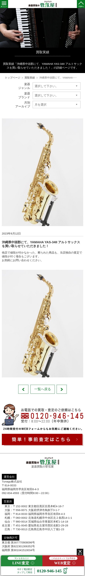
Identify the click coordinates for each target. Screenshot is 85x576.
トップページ (12, 77)
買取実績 (30, 77)
